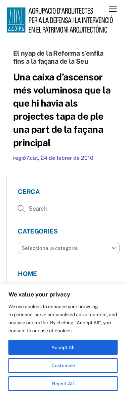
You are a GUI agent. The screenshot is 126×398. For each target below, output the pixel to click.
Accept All (63, 347)
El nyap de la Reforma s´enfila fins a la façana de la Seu (58, 57)
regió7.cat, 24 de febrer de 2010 (53, 158)
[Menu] (113, 9)
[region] (63, 340)
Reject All (63, 383)
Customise (63, 365)
